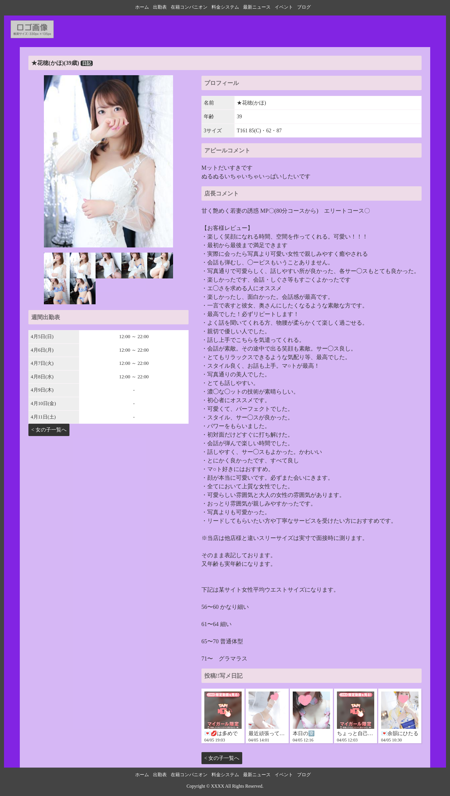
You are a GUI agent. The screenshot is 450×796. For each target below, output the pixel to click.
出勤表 (160, 7)
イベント (284, 7)
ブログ (304, 7)
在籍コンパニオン (189, 7)
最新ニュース (257, 7)
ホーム (142, 7)
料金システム (225, 7)
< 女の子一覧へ (49, 430)
